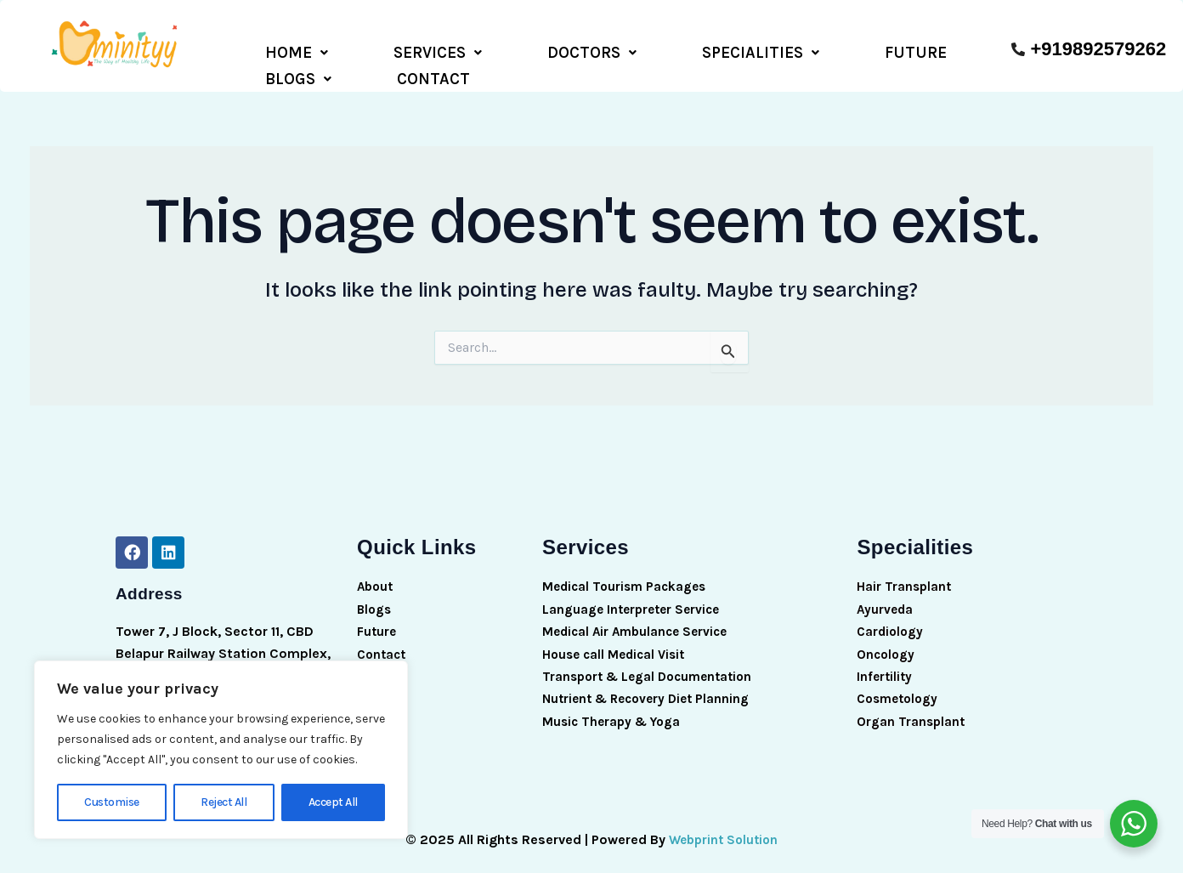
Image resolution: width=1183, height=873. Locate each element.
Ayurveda (885, 599)
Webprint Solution (723, 829)
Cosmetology (900, 689)
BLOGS (783, 50)
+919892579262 (1098, 49)
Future (377, 622)
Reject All (223, 802)
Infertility (885, 667)
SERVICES (366, 50)
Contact (383, 644)
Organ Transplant (912, 711)
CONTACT (871, 50)
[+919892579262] (1018, 49)
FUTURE (702, 50)
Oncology (887, 644)
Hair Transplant (905, 577)
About (376, 577)
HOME (272, 50)
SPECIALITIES (594, 50)
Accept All (333, 802)
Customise (111, 802)
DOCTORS (473, 50)
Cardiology (891, 622)
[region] (221, 749)
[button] (273, 50)
